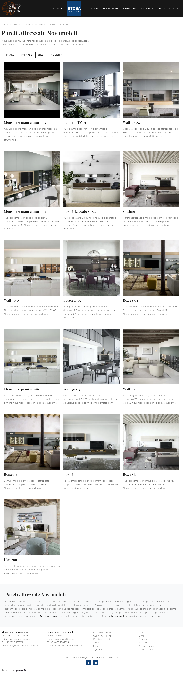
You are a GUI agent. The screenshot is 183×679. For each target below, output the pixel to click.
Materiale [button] (26, 55)
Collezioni (92, 8)
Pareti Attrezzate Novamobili (59, 25)
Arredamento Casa (17, 25)
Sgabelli (97, 649)
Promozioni (130, 8)
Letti (141, 636)
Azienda (58, 8)
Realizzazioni (111, 8)
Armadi (143, 639)
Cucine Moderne (102, 632)
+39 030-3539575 (14, 642)
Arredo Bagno (146, 646)
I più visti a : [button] (56, 55)
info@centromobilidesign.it (23, 645)
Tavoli (96, 642)
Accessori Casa (147, 642)
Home (4, 25)
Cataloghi (147, 8)
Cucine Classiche (102, 636)
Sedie (96, 646)
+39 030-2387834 (60, 642)
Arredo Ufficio (146, 649)
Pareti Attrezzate (36, 25)
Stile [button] (40, 55)
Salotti (142, 632)
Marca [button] (10, 55)
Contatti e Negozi (168, 8)
